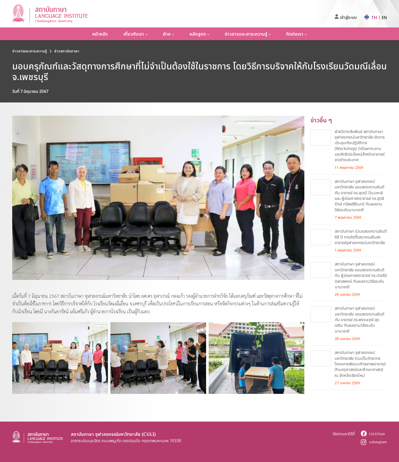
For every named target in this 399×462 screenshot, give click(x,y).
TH (374, 17)
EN (384, 17)
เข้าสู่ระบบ (348, 17)
